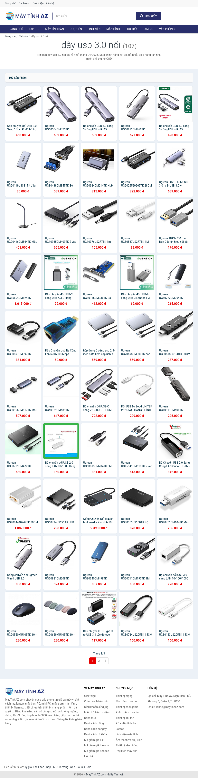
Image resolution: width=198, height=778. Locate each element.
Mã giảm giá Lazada (96, 745)
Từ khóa (23, 36)
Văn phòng (166, 29)
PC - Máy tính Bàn (126, 723)
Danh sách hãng (94, 723)
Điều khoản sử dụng (96, 706)
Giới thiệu (38, 3)
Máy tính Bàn (54, 29)
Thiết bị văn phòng (127, 745)
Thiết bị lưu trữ (125, 717)
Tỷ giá (28, 767)
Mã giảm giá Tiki (94, 739)
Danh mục (24, 3)
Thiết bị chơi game (127, 706)
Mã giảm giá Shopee (96, 750)
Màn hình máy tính (127, 701)
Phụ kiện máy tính (126, 750)
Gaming (148, 29)
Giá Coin (86, 767)
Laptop (34, 29)
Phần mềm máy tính (128, 712)
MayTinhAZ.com (96, 774)
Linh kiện (94, 29)
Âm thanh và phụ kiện (129, 739)
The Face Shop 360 (44, 767)
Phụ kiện (76, 29)
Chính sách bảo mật (96, 701)
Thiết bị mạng (124, 695)
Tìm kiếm (148, 16)
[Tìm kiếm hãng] (94, 16)
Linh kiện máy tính (127, 734)
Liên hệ (50, 3)
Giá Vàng (62, 767)
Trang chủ (10, 3)
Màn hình (113, 29)
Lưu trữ (131, 29)
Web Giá (75, 767)
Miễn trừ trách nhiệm (96, 712)
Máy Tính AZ (115, 774)
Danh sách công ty (95, 728)
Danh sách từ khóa (95, 734)
